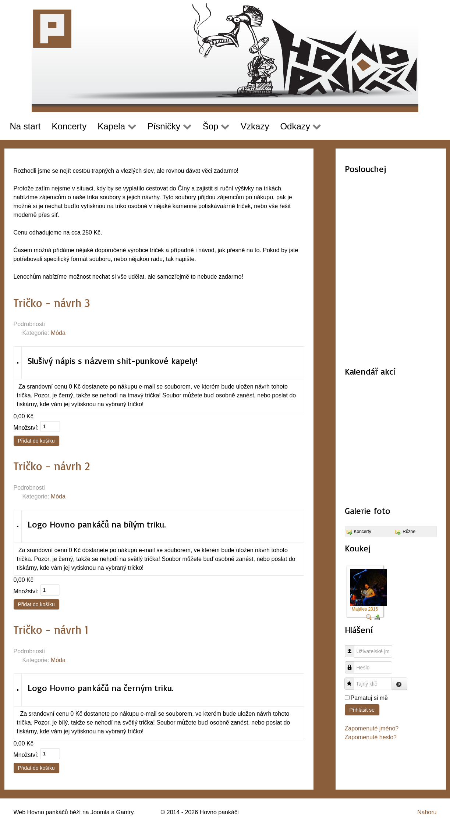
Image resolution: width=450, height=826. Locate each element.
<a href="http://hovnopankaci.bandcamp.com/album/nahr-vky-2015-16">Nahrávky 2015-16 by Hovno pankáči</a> (391, 271)
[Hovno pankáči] (225, 56)
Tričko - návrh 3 (52, 303)
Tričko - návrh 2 (52, 466)
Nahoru (426, 812)
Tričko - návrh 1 (51, 629)
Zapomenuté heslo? (371, 737)
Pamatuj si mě (369, 698)
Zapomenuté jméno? (372, 728)
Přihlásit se (362, 710)
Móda (58, 333)
